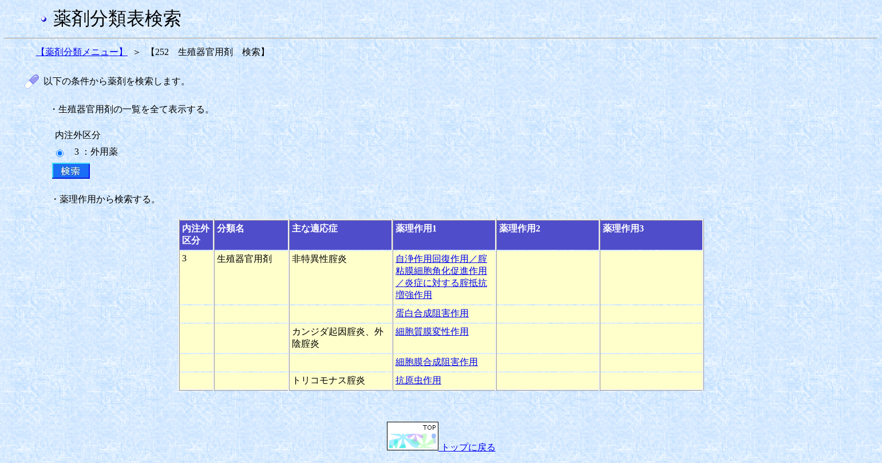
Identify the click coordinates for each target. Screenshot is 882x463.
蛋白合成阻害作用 (432, 313)
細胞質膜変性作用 (432, 331)
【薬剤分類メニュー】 (82, 52)
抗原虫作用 (418, 380)
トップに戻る (441, 447)
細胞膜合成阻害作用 (436, 362)
